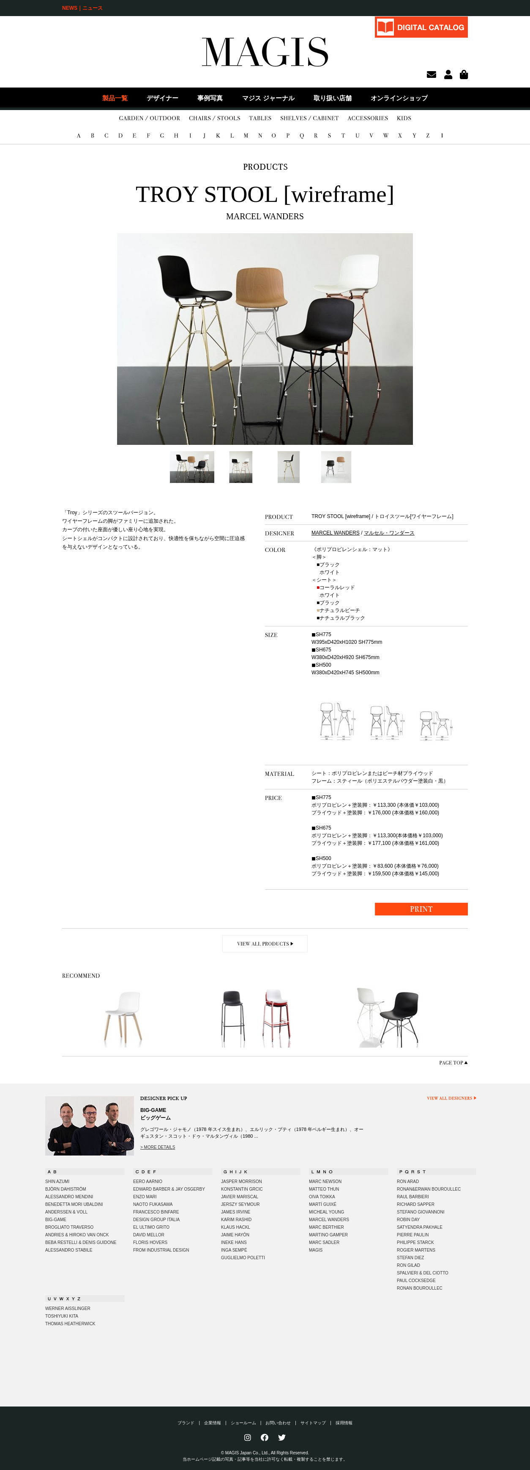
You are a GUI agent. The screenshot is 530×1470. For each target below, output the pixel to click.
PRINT (421, 909)
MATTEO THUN (324, 1189)
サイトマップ (313, 1422)
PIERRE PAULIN (413, 1235)
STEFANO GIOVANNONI (421, 1212)
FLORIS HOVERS (150, 1242)
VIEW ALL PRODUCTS (265, 944)
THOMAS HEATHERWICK (70, 1323)
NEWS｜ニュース (82, 8)
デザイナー (162, 98)
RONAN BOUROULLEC (420, 1288)
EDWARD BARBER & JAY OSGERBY (169, 1189)
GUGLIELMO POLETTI (243, 1257)
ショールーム (243, 1422)
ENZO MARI (145, 1196)
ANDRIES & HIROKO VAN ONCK (77, 1235)
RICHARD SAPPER (415, 1204)
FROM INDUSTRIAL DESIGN (161, 1250)
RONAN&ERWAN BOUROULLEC (429, 1189)
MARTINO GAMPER (328, 1235)
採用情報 (344, 1422)
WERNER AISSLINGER (67, 1308)
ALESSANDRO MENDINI (69, 1196)
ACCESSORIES (367, 118)
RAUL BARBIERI (413, 1196)
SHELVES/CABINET (310, 118)
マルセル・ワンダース (389, 533)
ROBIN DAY (408, 1219)
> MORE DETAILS (157, 1147)
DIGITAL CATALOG (421, 27)
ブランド (186, 1422)
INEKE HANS (234, 1242)
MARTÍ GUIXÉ (322, 1204)
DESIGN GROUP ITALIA (156, 1219)
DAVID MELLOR (148, 1235)
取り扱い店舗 (333, 98)
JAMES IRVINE (235, 1212)
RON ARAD (408, 1181)
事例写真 (210, 98)
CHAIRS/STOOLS (214, 118)
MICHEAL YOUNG (326, 1212)
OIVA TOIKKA (322, 1196)
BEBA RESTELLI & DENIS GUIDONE (80, 1242)
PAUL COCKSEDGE (416, 1280)
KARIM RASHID (236, 1219)
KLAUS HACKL (235, 1227)
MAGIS (315, 1250)
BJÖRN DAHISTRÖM (65, 1189)
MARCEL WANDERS (335, 533)
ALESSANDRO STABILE (69, 1250)
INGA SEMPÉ (234, 1250)
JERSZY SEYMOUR (240, 1204)
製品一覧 (115, 98)
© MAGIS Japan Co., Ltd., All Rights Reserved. (265, 1453)
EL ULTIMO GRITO (151, 1227)
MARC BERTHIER (326, 1227)
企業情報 (212, 1422)
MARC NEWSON (325, 1181)
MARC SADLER (324, 1242)
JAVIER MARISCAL (239, 1196)
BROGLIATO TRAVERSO (69, 1227)
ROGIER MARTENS (416, 1250)
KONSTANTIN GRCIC (242, 1189)
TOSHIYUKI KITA (61, 1316)
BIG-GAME (55, 1219)
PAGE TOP (453, 1063)
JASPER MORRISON (241, 1181)
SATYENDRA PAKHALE (420, 1227)
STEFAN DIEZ (410, 1257)
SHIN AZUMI (57, 1181)
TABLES (260, 118)
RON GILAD (408, 1265)
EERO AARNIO (147, 1181)
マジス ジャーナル (268, 98)
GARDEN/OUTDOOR (149, 118)
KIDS (404, 118)
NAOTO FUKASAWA (153, 1204)
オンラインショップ (399, 98)
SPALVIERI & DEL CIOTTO (422, 1273)
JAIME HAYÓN (235, 1235)
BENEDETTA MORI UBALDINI (74, 1204)
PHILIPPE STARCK (415, 1242)
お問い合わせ (278, 1422)
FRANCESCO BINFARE (156, 1212)
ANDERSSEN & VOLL (66, 1212)
